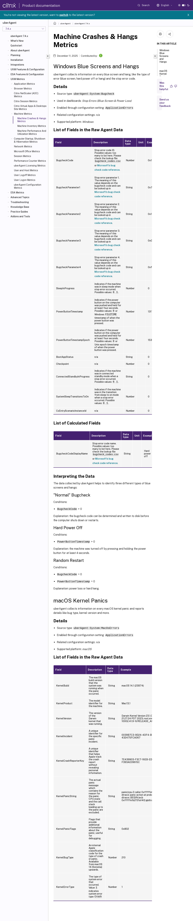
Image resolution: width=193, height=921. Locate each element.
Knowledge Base (20, 207)
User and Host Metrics (26, 170)
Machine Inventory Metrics (31, 126)
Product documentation (41, 6)
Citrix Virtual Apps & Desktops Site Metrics (30, 107)
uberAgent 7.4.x (19, 36)
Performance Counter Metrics (30, 161)
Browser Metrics (23, 88)
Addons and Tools (20, 216)
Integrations (17, 64)
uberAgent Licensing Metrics (29, 165)
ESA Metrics (17, 192)
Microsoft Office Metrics (27, 151)
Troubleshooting (20, 202)
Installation (17, 60)
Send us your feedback (165, 102)
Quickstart (16, 45)
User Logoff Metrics (25, 175)
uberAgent (65, 23)
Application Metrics (24, 83)
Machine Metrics (23, 113)
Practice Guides (19, 211)
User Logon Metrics (24, 180)
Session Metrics (22, 156)
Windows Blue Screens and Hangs (164, 57)
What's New (17, 40)
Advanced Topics (20, 197)
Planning (15, 55)
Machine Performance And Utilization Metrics (31, 132)
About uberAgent (20, 50)
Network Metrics (23, 146)
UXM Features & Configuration (27, 69)
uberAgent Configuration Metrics (27, 186)
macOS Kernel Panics (163, 75)
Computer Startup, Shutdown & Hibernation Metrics (29, 140)
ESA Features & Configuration (27, 74)
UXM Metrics (18, 79)
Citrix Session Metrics (25, 101)
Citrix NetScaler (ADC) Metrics (26, 95)
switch (63, 15)
